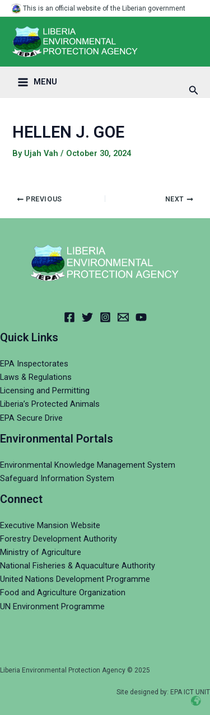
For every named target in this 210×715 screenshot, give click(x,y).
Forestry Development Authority (58, 539)
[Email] (123, 317)
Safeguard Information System (57, 478)
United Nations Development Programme (75, 579)
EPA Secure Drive (31, 418)
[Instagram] (105, 317)
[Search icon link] (194, 90)
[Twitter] (87, 317)
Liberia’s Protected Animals (50, 404)
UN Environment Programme (52, 606)
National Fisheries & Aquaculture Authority (77, 566)
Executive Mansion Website (50, 525)
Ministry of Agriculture (40, 552)
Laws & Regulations (36, 377)
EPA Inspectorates (34, 364)
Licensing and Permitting (45, 390)
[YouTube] (141, 317)
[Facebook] (69, 317)
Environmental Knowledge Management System (87, 465)
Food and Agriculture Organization (62, 592)
